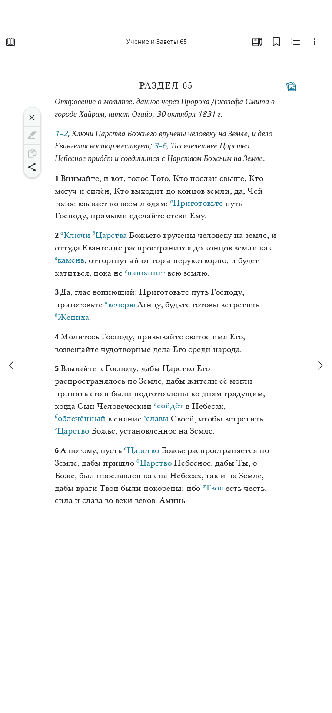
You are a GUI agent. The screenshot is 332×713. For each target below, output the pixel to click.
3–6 (160, 146)
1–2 (61, 134)
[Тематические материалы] (291, 86)
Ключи (75, 234)
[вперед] (320, 365)
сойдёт (168, 404)
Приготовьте (196, 202)
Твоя (213, 486)
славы (156, 417)
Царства (110, 234)
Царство (72, 430)
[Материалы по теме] (295, 41)
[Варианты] (314, 41)
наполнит (145, 271)
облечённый (80, 417)
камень (69, 259)
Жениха (72, 316)
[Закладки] (276, 41)
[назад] (12, 365)
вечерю (120, 303)
